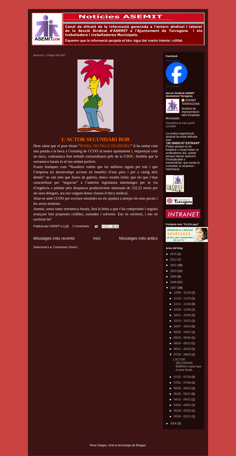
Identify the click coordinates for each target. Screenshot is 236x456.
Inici (97, 238)
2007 (173, 287)
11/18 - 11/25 (183, 298)
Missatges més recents (54, 238)
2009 (173, 276)
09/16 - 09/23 (183, 343)
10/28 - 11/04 (183, 309)
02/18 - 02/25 (183, 410)
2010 (173, 270)
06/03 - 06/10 (183, 388)
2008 (173, 282)
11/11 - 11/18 (183, 304)
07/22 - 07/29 (183, 376)
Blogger (141, 445)
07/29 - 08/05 (183, 354)
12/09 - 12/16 (183, 292)
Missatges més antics (138, 238)
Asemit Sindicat (172, 61)
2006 (173, 423)
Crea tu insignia (172, 86)
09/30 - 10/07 (183, 332)
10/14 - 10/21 (183, 320)
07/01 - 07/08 (183, 382)
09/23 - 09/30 (183, 337)
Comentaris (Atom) (65, 247)
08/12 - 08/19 (183, 348)
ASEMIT (190, 100)
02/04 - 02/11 (183, 416)
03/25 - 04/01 (183, 405)
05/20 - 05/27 (183, 393)
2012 (173, 259)
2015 (173, 254)
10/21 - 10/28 (183, 315)
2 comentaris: (81, 226)
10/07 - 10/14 (183, 326)
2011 (173, 265)
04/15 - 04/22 (183, 399)
